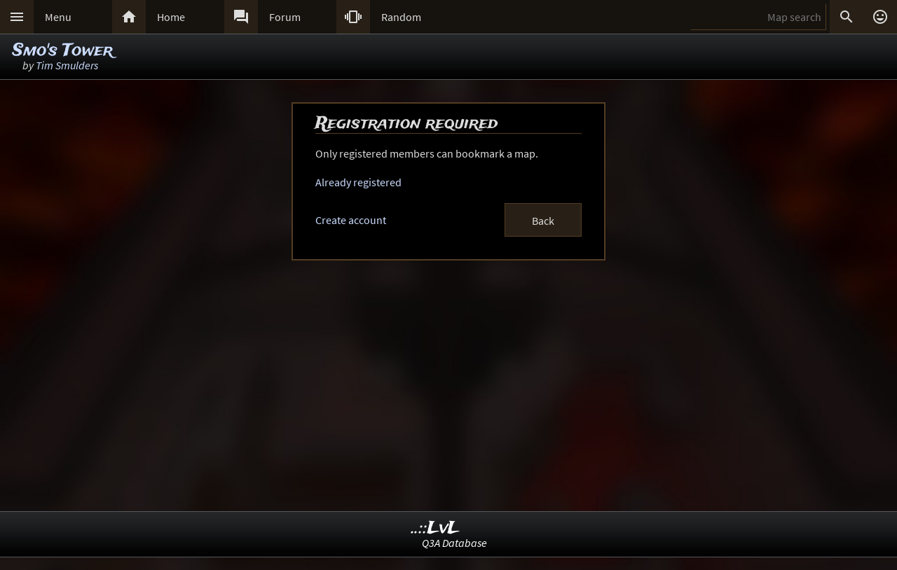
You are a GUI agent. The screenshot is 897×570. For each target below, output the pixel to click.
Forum (285, 17)
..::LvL (435, 528)
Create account (350, 220)
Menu (58, 17)
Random (401, 17)
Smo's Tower (63, 51)
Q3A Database (454, 543)
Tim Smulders (67, 65)
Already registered (358, 182)
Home (171, 17)
